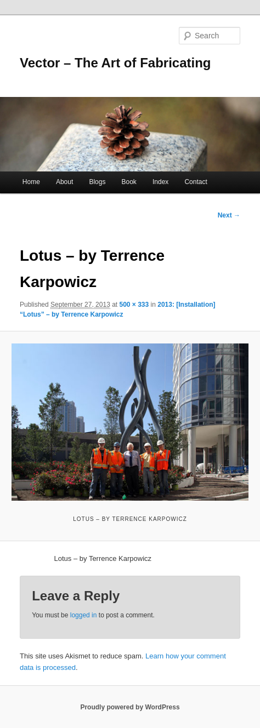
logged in (83, 615)
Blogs (97, 182)
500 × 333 (134, 304)
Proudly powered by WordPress (129, 707)
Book (129, 182)
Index (160, 182)
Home (31, 182)
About (64, 182)
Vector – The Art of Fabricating (115, 62)
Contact (195, 182)
